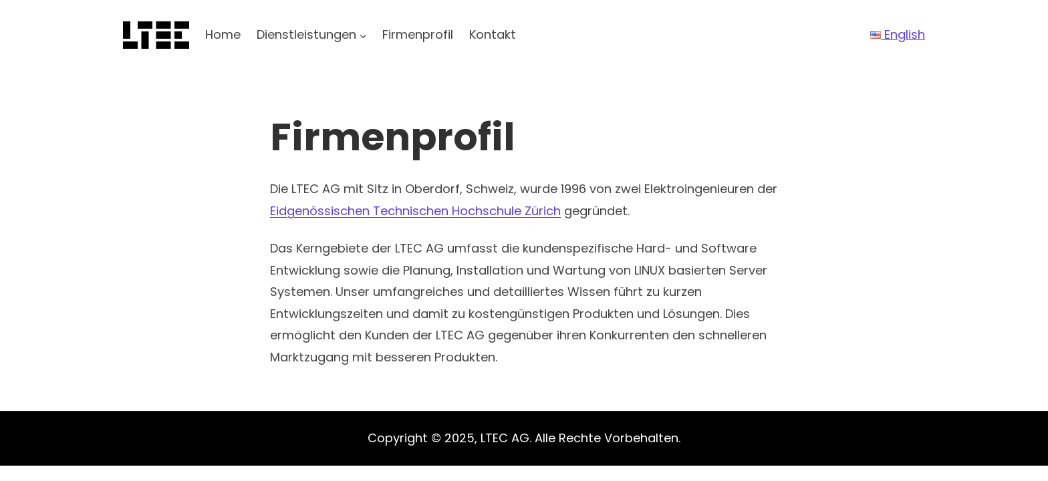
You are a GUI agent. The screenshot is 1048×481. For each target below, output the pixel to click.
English (897, 34)
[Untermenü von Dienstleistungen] (363, 35)
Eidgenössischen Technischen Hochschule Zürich (415, 210)
